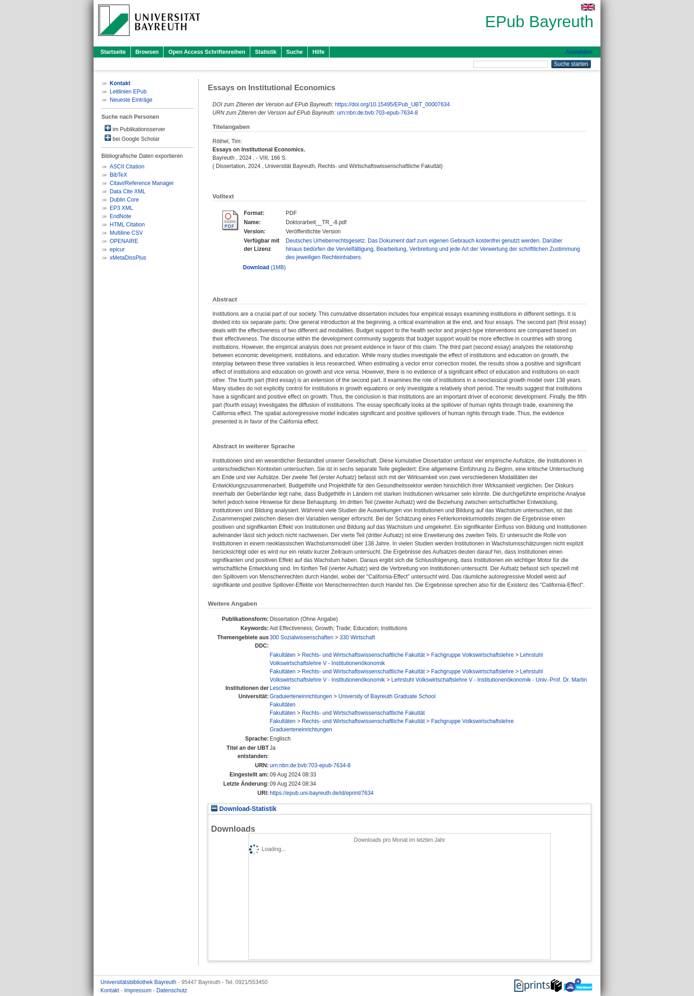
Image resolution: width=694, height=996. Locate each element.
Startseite (113, 52)
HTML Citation (127, 224)
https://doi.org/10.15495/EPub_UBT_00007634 (392, 104)
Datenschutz (171, 990)
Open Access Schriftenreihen (206, 52)
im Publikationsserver (135, 129)
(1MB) (264, 267)
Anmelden (578, 52)
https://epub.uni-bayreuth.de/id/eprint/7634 (322, 793)
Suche (294, 52)
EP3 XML (121, 208)
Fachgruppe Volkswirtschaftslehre (472, 655)
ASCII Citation (127, 166)
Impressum (138, 990)
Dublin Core (124, 200)
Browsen (147, 52)
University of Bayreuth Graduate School (386, 696)
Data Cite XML (128, 191)
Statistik (265, 52)
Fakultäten (282, 655)
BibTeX (118, 175)
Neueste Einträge (131, 100)
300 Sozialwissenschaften (301, 637)
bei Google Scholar (132, 138)
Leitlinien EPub (128, 91)
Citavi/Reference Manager (142, 183)
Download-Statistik (243, 808)
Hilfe (318, 52)
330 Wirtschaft (357, 637)
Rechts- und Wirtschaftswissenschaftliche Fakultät (363, 655)
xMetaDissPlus (128, 258)
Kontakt (110, 990)
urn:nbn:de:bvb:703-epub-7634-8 (377, 113)
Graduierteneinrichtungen (301, 696)
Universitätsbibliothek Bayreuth (139, 982)
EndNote (120, 216)
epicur (117, 249)
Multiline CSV (126, 233)
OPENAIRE (124, 241)
